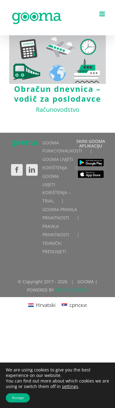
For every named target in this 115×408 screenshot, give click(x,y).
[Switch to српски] (74, 304)
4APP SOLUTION (71, 290)
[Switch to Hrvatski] (42, 304)
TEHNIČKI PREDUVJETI (54, 247)
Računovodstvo (57, 109)
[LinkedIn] (32, 170)
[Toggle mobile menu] (102, 14)
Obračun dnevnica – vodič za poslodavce (57, 94)
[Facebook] (17, 170)
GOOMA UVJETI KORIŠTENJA (57, 163)
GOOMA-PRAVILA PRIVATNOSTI (59, 213)
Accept (18, 397)
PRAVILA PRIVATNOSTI (55, 230)
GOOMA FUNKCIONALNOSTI (62, 147)
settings (70, 386)
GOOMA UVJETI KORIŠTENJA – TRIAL (56, 188)
